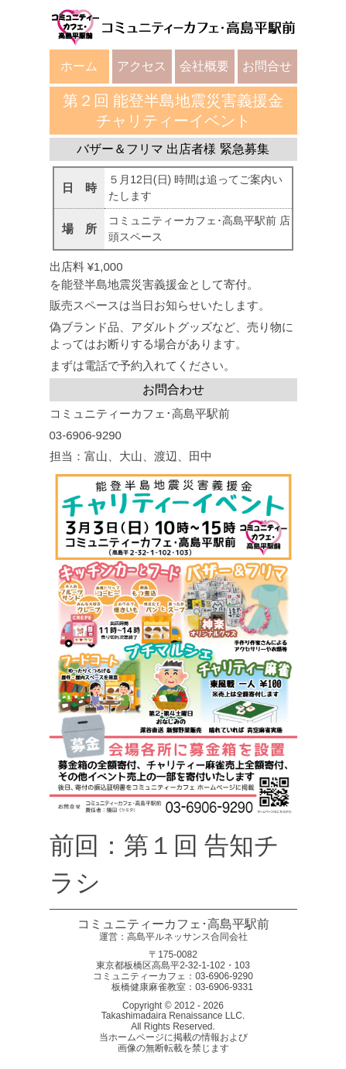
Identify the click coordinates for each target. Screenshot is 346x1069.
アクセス (141, 66)
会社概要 (204, 66)
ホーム (79, 66)
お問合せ (267, 66)
